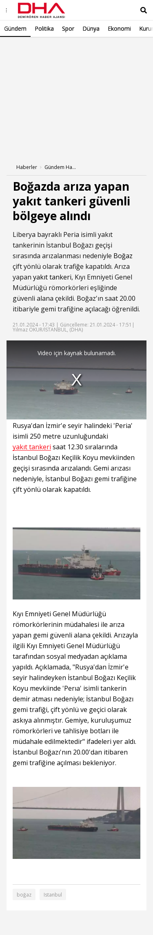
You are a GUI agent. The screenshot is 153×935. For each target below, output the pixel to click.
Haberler (26, 167)
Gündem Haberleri (60, 167)
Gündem (15, 28)
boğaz (24, 894)
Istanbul (53, 894)
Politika (44, 28)
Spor (68, 28)
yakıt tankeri (52, 277)
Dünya (91, 28)
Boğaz (123, 255)
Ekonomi (119, 28)
